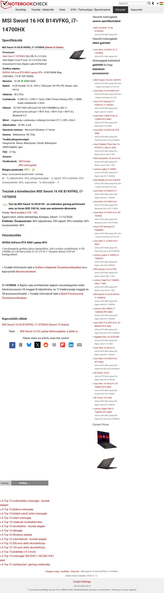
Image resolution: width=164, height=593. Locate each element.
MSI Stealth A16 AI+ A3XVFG (107, 180)
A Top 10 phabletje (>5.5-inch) (19, 551)
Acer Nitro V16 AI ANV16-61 (106, 90)
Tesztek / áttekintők (42, 9)
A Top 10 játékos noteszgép (17, 509)
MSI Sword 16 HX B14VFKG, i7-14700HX (25, 324)
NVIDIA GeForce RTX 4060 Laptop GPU (22, 72)
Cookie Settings (82, 581)
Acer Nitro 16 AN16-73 (104, 348)
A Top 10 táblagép (12, 530)
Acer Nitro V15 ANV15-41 (105, 201)
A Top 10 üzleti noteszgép (16, 517)
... (160, 9)
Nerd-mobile (18, 212)
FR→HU (32, 212)
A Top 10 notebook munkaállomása (22, 522)
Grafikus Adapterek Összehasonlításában (58, 267)
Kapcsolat (136, 9)
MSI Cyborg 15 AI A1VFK (105, 269)
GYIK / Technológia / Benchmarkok (90, 9)
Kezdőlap (21, 9)
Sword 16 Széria (54, 47)
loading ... (6, 483)
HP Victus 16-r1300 (103, 398)
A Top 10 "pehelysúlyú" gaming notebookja (26, 564)
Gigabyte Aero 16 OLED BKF (106, 337)
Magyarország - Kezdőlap (57, 571)
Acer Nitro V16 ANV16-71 (105, 191)
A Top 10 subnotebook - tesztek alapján (24, 539)
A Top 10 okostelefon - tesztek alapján (23, 526)
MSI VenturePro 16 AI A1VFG (107, 158)
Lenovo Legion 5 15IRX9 (105, 169)
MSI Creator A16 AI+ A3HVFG (107, 80)
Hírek (62, 9)
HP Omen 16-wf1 (102, 373)
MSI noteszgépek (28, 165)
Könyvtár (120, 9)
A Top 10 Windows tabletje (17, 534)
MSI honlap (24, 161)
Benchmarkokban (26, 271)
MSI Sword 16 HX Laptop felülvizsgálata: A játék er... (49, 331)
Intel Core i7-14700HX (14, 56)
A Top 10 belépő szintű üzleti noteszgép (24, 513)
